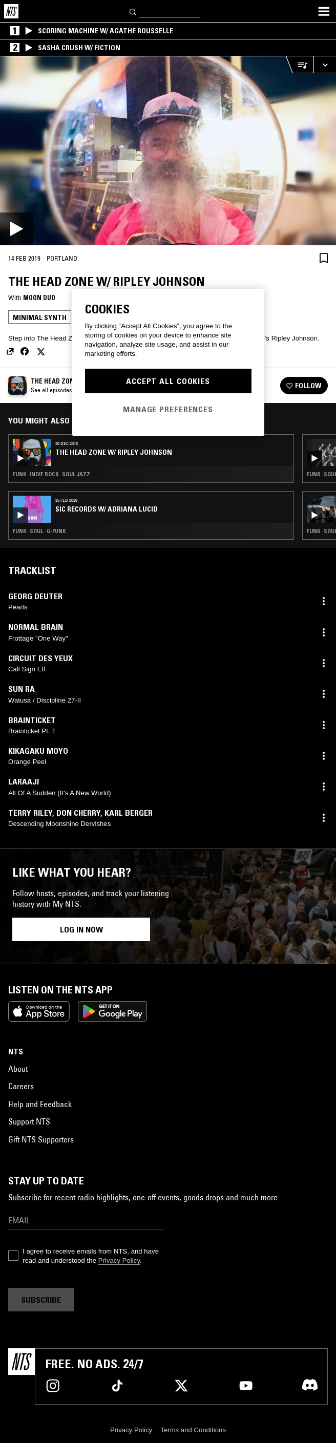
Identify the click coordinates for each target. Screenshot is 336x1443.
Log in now (81, 929)
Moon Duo (39, 297)
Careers (21, 1086)
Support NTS (29, 1121)
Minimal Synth (40, 317)
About (18, 1069)
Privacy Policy (119, 1260)
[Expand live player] (324, 64)
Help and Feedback (40, 1104)
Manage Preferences (168, 409)
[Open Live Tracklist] (299, 64)
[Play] (168, 150)
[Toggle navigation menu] (324, 11)
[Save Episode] (323, 257)
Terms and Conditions (193, 1430)
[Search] (133, 11)
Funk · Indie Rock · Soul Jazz (51, 474)
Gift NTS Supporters (41, 1139)
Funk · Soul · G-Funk (39, 531)
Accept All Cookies (168, 381)
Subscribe (41, 1300)
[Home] (11, 11)
